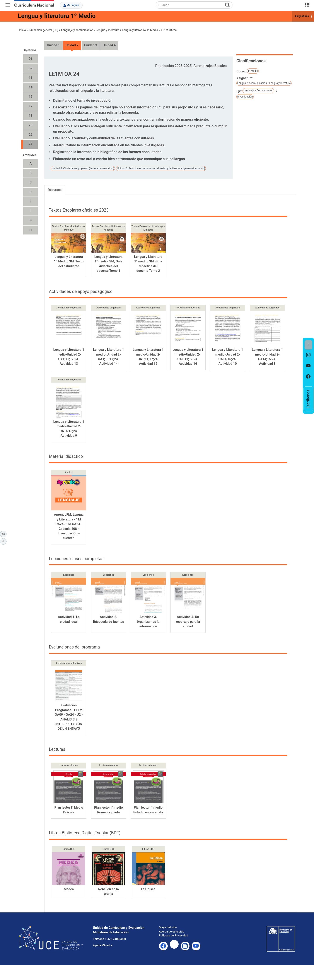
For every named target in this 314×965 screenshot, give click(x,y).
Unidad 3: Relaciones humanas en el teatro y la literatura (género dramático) (161, 168)
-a (4, 541)
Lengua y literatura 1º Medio (57, 15)
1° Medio (253, 70)
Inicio (22, 30)
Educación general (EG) (43, 30)
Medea (69, 889)
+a (4, 533)
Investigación (245, 96)
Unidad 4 (109, 45)
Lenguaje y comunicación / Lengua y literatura (90, 30)
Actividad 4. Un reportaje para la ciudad (188, 621)
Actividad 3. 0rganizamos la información (148, 621)
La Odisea (148, 889)
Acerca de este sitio (171, 931)
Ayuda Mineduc (103, 945)
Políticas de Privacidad (173, 935)
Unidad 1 (53, 45)
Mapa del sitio (168, 927)
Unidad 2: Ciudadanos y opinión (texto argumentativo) (83, 168)
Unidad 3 (90, 45)
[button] (308, 344)
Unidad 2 (72, 45)
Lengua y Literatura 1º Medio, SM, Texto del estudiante (69, 261)
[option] (308, 355)
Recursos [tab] (54, 190)
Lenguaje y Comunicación (258, 90)
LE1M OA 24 (169, 30)
